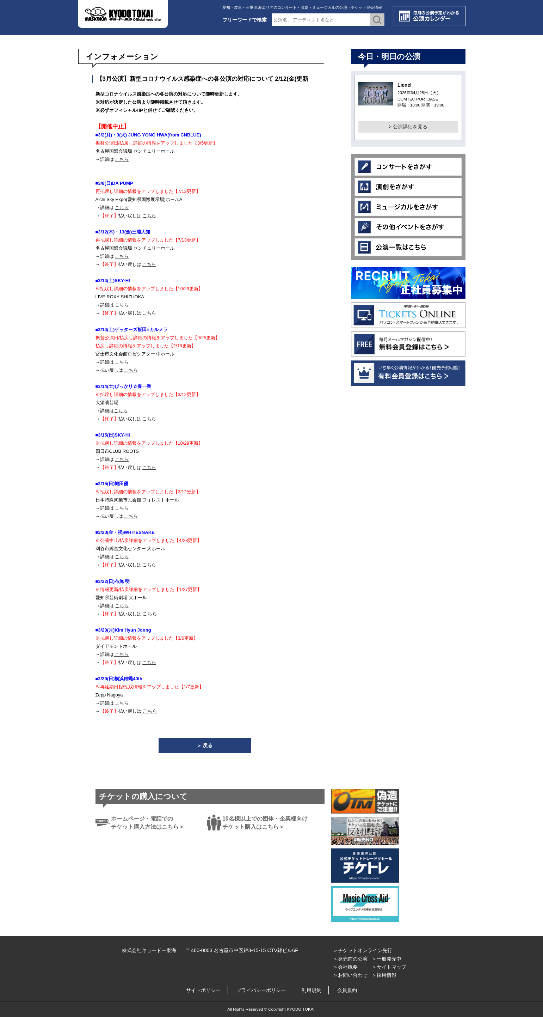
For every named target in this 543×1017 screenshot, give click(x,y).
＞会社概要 (345, 967)
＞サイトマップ (389, 967)
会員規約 (347, 990)
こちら (122, 159)
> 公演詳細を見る (408, 126)
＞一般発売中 (386, 959)
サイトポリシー (203, 990)
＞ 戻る (205, 745)
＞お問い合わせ (350, 975)
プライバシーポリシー (261, 990)
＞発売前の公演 (350, 959)
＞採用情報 (384, 975)
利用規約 (311, 990)
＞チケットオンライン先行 (362, 950)
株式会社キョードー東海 (149, 950)
